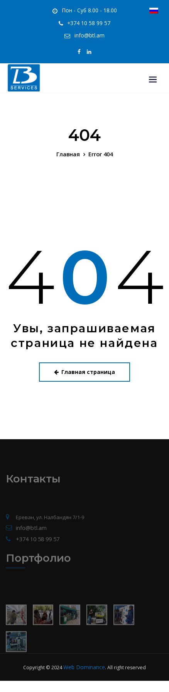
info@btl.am (89, 32)
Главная (69, 149)
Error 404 (100, 149)
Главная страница (84, 365)
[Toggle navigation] (152, 67)
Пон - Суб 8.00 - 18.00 (89, 10)
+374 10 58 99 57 (88, 21)
